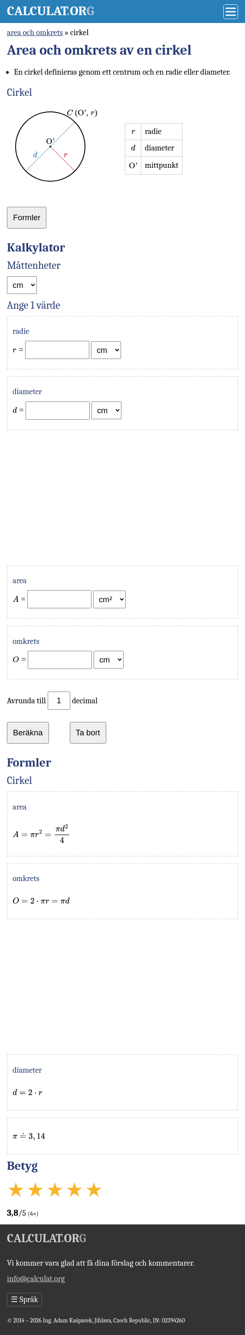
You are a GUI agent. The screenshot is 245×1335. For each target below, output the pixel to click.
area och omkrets (35, 32)
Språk (24, 1299)
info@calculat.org (36, 1278)
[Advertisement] (122, 497)
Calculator (50, 11)
